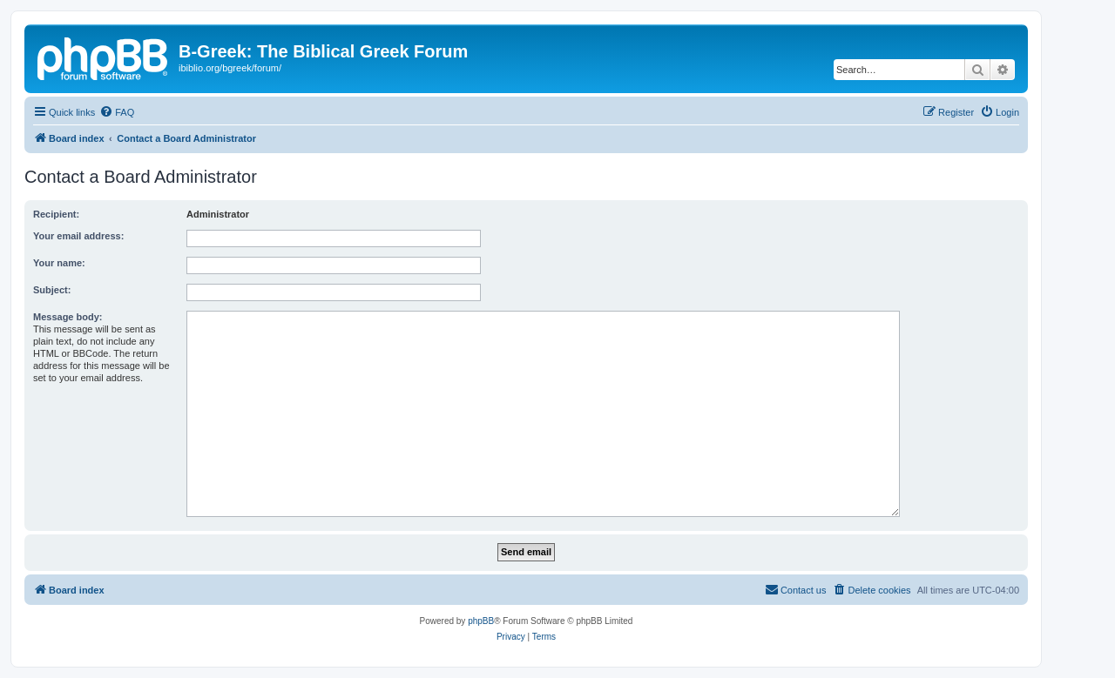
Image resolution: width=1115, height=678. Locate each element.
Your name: (59, 263)
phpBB (481, 621)
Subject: (52, 290)
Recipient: (56, 214)
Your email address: (78, 236)
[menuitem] (116, 112)
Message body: (67, 317)
